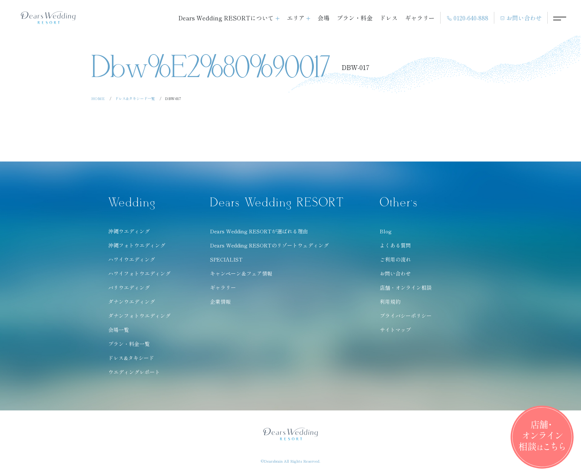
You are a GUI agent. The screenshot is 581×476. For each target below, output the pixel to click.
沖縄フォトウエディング (136, 245)
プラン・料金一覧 (129, 343)
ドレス (389, 17)
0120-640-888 (467, 18)
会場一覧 (118, 329)
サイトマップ (395, 329)
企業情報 (220, 301)
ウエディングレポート (134, 372)
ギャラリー (420, 17)
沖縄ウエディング (129, 231)
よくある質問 (395, 245)
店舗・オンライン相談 (406, 287)
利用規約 (390, 301)
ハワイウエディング (131, 259)
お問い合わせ (521, 17)
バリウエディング (129, 287)
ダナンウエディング (131, 301)
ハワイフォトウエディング (139, 273)
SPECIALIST (226, 259)
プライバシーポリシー (406, 315)
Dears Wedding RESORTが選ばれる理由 (259, 231)
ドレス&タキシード (131, 358)
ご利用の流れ (395, 259)
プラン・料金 (354, 17)
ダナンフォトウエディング (139, 315)
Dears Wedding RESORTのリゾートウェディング (269, 245)
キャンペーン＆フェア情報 (241, 273)
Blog (386, 231)
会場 (323, 17)
